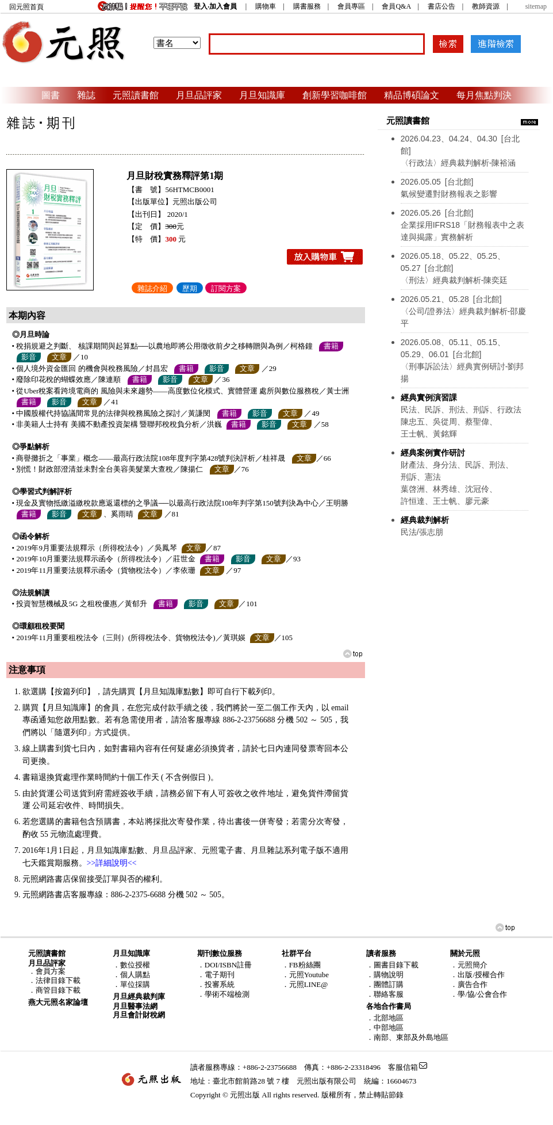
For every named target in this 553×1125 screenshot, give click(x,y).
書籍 (331, 346)
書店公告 (441, 6)
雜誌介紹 (152, 288)
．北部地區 (385, 1017)
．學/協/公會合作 (478, 994)
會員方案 (51, 971)
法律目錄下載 (58, 980)
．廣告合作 (468, 984)
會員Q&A (396, 6)
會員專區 (351, 6)
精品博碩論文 (411, 95)
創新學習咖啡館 (334, 95)
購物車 (265, 6)
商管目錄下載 (58, 990)
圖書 (50, 95)
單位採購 (135, 984)
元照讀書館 (136, 95)
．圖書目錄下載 (392, 965)
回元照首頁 (26, 7)
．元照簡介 (468, 965)
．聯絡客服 (385, 994)
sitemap (536, 6)
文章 (59, 357)
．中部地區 (385, 1027)
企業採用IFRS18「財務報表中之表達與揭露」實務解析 (462, 225)
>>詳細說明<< (112, 863)
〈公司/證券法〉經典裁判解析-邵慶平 (464, 311)
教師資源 (486, 6)
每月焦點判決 (484, 95)
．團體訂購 (385, 984)
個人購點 (135, 974)
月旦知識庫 (262, 95)
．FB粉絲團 (301, 965)
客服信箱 (403, 1067)
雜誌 (86, 95)
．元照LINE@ (305, 984)
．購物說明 (385, 974)
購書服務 (307, 6)
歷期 (189, 288)
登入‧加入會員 (215, 6)
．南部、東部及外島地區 (407, 1037)
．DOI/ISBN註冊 (224, 965)
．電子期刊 (216, 974)
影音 (28, 357)
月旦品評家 (199, 95)
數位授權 (135, 965)
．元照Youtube (305, 974)
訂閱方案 (226, 288)
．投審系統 (216, 984)
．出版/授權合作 (477, 974)
